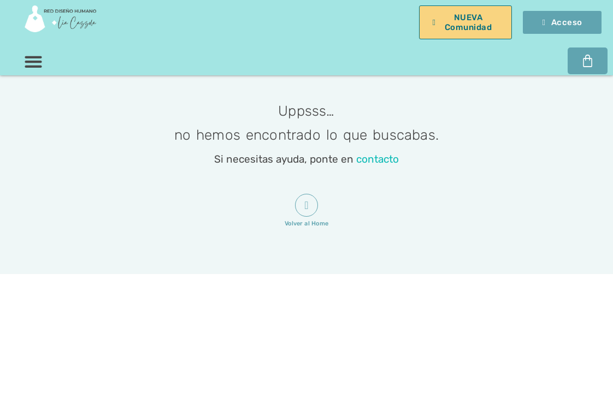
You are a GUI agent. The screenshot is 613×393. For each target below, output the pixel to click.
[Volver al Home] (306, 205)
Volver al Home (306, 223)
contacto (377, 159)
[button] (33, 61)
